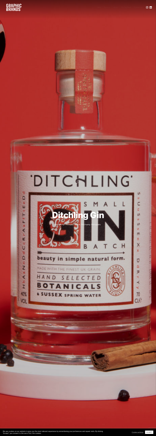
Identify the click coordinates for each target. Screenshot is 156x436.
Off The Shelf (126, 7)
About (116, 7)
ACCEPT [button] (149, 432)
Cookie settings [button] (137, 432)
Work (99, 7)
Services (107, 7)
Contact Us (138, 7)
